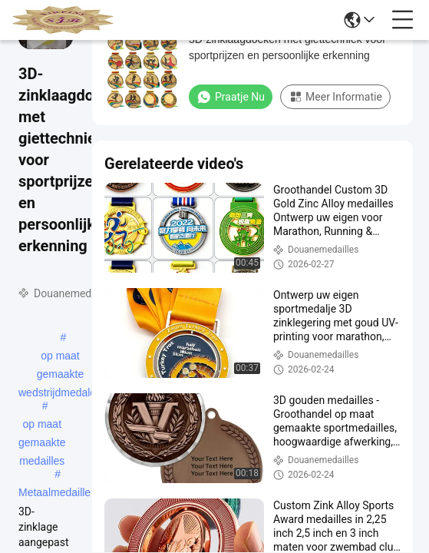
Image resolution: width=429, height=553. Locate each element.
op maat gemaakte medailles (41, 425)
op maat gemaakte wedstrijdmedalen (60, 357)
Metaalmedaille (54, 492)
